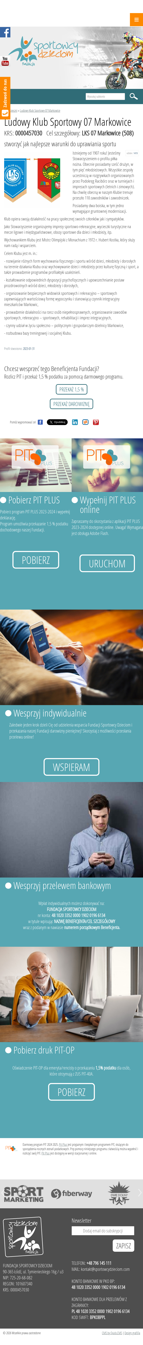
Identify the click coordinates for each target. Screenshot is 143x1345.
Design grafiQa (132, 1333)
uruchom (107, 563)
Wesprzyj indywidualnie (50, 713)
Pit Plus (63, 1144)
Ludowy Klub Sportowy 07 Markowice (40, 110)
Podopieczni (10, 110)
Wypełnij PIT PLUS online (108, 504)
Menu (136, 19)
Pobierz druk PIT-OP (44, 1050)
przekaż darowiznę (71, 403)
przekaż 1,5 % (71, 389)
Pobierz (36, 560)
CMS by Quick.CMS (112, 1333)
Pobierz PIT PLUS (34, 499)
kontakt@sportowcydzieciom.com (105, 1269)
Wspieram (71, 767)
